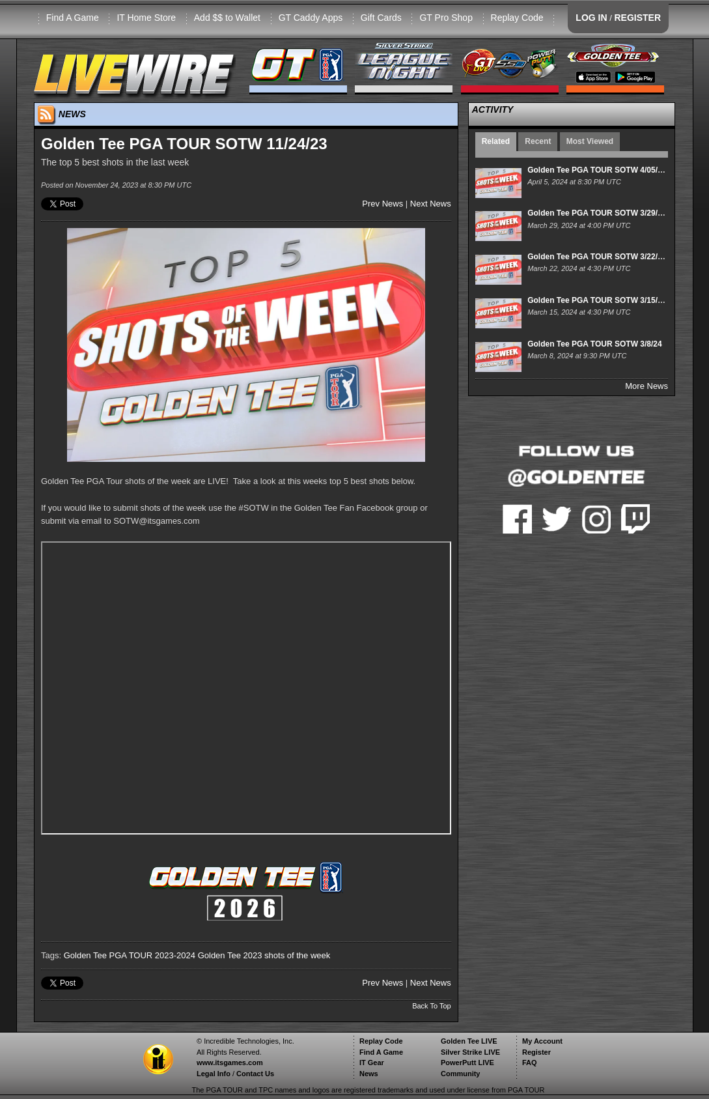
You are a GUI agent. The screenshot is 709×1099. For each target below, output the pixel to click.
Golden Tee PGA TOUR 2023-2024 (129, 955)
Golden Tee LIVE (469, 1041)
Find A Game (72, 17)
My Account (542, 1041)
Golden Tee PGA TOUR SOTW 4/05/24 (596, 170)
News (368, 1074)
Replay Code (517, 17)
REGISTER (637, 17)
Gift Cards (381, 17)
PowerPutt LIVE (467, 1062)
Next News (430, 203)
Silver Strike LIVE (470, 1052)
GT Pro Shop (445, 17)
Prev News (382, 203)
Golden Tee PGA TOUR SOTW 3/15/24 (596, 300)
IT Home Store (146, 17)
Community (460, 1074)
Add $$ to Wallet (227, 17)
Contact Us (255, 1074)
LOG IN (591, 17)
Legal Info (213, 1074)
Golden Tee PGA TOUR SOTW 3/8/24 (594, 344)
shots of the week (297, 955)
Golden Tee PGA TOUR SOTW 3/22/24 (596, 256)
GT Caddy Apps (311, 17)
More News (646, 386)
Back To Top (431, 1006)
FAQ (529, 1062)
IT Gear (371, 1062)
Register (536, 1052)
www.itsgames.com (230, 1062)
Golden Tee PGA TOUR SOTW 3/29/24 (596, 213)
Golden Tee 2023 (230, 955)
